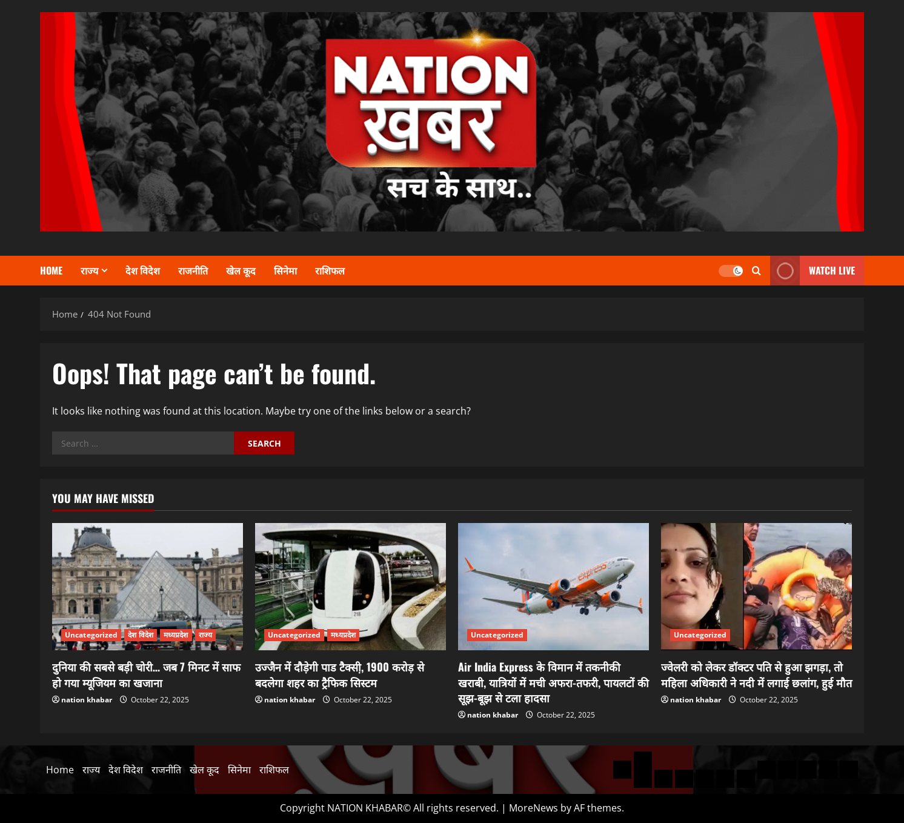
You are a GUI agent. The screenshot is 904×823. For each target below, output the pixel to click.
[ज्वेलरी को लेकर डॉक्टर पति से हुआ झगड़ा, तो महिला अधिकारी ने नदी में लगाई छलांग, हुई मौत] (756, 586)
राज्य (89, 270)
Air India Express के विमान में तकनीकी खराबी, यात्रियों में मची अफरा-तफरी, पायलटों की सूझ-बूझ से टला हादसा (553, 682)
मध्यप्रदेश (176, 635)
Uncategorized (91, 635)
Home (51, 270)
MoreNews (533, 808)
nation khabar (86, 700)
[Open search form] (756, 270)
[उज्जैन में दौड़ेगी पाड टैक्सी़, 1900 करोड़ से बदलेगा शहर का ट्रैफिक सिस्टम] (350, 586)
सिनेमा (285, 270)
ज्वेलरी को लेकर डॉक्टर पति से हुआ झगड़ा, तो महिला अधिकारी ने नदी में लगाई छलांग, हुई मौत (756, 674)
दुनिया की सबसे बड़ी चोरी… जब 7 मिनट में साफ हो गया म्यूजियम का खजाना (146, 674)
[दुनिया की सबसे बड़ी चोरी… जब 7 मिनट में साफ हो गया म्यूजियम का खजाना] (147, 586)
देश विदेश (142, 270)
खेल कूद (241, 270)
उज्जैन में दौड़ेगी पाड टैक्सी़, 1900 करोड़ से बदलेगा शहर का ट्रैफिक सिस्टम (339, 674)
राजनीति (193, 270)
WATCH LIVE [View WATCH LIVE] (812, 270)
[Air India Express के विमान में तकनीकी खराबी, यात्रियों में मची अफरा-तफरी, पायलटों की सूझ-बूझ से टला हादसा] (553, 586)
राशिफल (330, 270)
